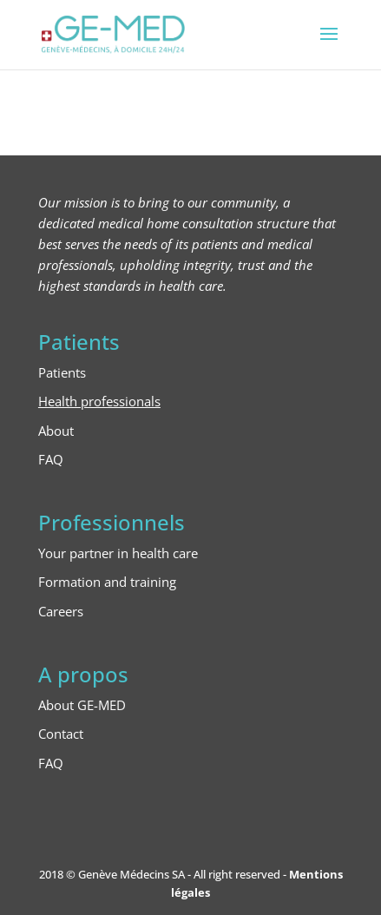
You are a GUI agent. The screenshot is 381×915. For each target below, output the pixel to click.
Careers (60, 611)
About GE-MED (82, 705)
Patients (62, 372)
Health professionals (99, 401)
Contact (60, 733)
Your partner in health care (118, 553)
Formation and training (107, 581)
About (56, 430)
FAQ (50, 459)
